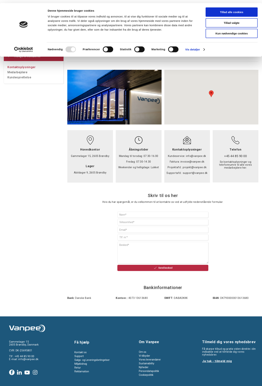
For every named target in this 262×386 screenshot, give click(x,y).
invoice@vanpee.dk (192, 161)
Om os (142, 351)
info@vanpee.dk (196, 156)
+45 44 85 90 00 (24, 356)
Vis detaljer (192, 46)
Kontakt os (80, 352)
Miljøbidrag (80, 363)
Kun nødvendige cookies (231, 30)
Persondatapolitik (149, 371)
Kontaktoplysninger (21, 67)
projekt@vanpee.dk (195, 167)
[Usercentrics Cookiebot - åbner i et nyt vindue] (23, 46)
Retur (77, 367)
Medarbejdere (17, 72)
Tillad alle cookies (231, 9)
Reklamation (81, 371)
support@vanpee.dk (195, 172)
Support (79, 356)
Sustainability (146, 363)
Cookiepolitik (146, 374)
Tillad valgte (231, 19)
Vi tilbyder (144, 355)
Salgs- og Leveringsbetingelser (92, 359)
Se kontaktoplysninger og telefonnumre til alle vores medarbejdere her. (235, 164)
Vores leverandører (150, 359)
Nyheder (143, 367)
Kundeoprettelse (19, 77)
